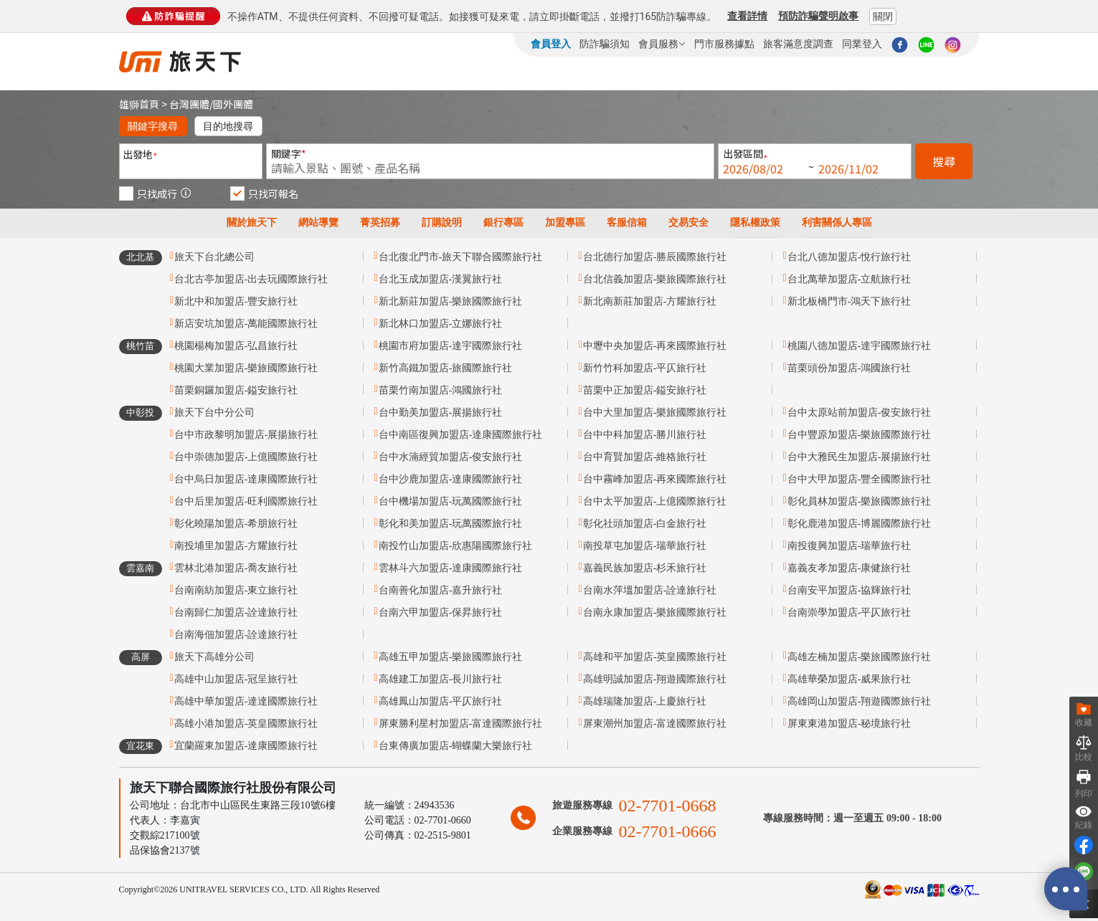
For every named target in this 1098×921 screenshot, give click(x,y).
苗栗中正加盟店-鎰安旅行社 (645, 390)
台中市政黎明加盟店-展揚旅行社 (246, 434)
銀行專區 (503, 222)
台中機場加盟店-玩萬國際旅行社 (451, 501)
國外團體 (233, 104)
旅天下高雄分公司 (214, 657)
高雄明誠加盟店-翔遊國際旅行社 (655, 679)
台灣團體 (189, 104)
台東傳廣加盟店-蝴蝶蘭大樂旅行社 (456, 745)
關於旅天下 (252, 222)
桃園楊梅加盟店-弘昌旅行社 (236, 345)
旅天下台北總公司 (214, 257)
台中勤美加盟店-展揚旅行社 (441, 412)
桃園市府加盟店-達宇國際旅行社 (451, 345)
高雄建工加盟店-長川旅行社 (441, 679)
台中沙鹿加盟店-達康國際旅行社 (451, 479)
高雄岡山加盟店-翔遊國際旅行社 (859, 701)
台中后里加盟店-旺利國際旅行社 (246, 501)
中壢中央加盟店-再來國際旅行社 (655, 345)
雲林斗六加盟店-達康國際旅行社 (451, 568)
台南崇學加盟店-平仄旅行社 (849, 612)
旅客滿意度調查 (798, 43)
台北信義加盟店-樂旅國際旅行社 (655, 279)
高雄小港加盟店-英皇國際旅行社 (246, 723)
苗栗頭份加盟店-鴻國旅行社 (849, 368)
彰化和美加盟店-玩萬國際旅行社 (451, 523)
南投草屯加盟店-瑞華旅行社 (645, 545)
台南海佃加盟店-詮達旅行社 (236, 634)
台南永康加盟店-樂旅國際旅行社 (655, 612)
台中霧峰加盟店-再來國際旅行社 (655, 479)
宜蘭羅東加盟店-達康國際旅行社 (246, 745)
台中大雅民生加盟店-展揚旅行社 (859, 457)
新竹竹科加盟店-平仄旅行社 (645, 368)
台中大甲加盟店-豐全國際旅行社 (859, 479)
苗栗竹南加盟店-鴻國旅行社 (441, 390)
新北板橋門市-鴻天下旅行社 (849, 301)
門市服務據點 (724, 43)
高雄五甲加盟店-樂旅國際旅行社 (451, 657)
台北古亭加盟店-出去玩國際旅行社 (251, 279)
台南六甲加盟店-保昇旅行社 (441, 612)
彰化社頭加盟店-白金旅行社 (645, 523)
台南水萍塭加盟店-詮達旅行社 (650, 590)
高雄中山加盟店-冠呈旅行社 (236, 679)
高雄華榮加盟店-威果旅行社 (849, 679)
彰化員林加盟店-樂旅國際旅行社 (859, 501)
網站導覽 (318, 222)
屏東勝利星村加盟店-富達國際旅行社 (461, 723)
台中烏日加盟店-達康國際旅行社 (246, 479)
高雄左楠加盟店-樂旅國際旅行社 (859, 657)
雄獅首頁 (139, 104)
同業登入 (862, 43)
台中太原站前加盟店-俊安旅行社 (859, 412)
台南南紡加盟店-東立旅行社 (236, 590)
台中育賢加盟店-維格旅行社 (645, 457)
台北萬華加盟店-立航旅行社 (849, 279)
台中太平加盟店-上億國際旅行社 (655, 501)
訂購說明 (442, 222)
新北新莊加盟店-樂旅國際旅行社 (451, 301)
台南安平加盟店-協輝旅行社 (849, 590)
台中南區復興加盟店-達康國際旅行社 (461, 434)
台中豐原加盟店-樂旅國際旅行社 (859, 434)
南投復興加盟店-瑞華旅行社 (849, 545)
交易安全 (688, 222)
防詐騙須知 (604, 43)
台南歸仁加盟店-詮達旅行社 (236, 612)
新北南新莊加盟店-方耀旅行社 (650, 301)
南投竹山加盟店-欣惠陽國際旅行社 (456, 545)
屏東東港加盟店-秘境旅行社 (849, 723)
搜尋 (943, 161)
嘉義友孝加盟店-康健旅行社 (849, 568)
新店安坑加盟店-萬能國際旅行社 (246, 323)
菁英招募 (380, 222)
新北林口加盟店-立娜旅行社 (441, 323)
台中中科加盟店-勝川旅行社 (645, 434)
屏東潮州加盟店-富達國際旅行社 (655, 723)
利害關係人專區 (837, 222)
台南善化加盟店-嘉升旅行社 (441, 590)
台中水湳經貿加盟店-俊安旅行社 (451, 457)
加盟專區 (565, 222)
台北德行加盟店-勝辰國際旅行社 (655, 257)
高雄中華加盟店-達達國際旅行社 (246, 701)
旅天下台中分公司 (214, 412)
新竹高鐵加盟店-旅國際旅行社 (446, 368)
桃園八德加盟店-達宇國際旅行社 (859, 345)
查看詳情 (747, 16)
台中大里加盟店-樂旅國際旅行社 (655, 412)
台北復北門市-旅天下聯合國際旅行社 (461, 257)
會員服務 (662, 43)
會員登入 (551, 43)
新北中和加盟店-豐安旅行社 (236, 301)
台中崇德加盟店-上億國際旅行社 (246, 457)
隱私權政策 (755, 222)
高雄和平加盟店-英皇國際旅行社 (655, 657)
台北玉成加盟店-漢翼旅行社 (441, 279)
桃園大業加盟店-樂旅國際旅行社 (246, 368)
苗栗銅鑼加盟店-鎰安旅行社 (236, 390)
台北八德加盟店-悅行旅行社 (849, 257)
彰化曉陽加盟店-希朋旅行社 (236, 523)
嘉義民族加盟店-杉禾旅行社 (645, 568)
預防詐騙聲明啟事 (818, 16)
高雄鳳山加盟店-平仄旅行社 (441, 701)
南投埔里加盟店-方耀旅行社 (236, 545)
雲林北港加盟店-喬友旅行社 (236, 568)
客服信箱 (627, 222)
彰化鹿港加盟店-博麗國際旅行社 (859, 523)
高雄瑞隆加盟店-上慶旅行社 (645, 701)
